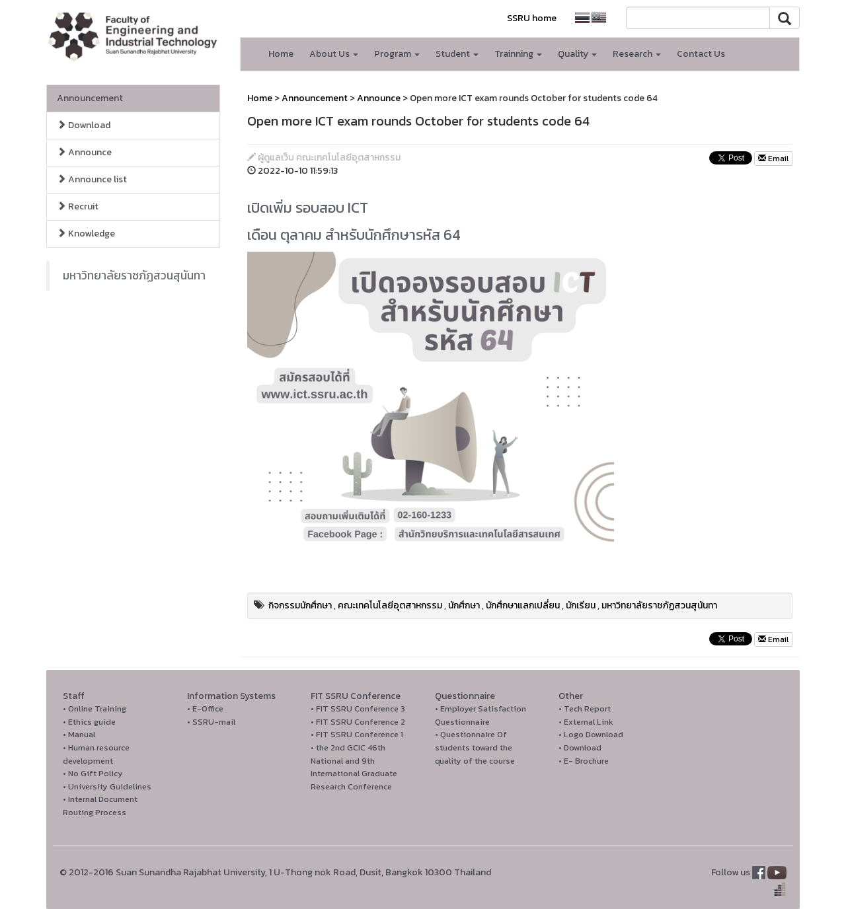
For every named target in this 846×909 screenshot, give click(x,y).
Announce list (92, 179)
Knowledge (86, 233)
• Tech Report (584, 708)
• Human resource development (96, 754)
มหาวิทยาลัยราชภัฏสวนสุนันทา (134, 275)
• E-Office (205, 708)
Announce (84, 152)
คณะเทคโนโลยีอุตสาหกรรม (390, 605)
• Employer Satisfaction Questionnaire (480, 715)
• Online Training (94, 708)
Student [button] (457, 54)
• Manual (79, 734)
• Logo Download (590, 734)
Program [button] (397, 54)
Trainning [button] (518, 54)
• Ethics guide (89, 721)
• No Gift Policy (93, 773)
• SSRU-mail (211, 721)
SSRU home (532, 18)
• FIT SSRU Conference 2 (358, 721)
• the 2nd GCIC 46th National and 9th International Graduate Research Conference (354, 767)
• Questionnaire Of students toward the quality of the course (475, 747)
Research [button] (637, 54)
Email (773, 158)
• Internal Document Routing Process (100, 805)
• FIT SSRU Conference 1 (357, 734)
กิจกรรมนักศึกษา (300, 605)
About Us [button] (333, 54)
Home (280, 54)
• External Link (585, 721)
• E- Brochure (583, 760)
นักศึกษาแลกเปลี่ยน (523, 605)
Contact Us (701, 54)
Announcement (90, 98)
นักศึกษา (464, 605)
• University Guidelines (107, 786)
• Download (579, 747)
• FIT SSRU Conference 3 (358, 708)
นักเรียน (581, 605)
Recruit (77, 206)
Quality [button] (577, 54)
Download (83, 125)
